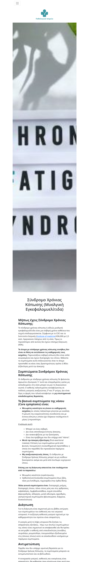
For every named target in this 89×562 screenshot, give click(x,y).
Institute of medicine (46, 336)
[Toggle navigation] (17, 3)
